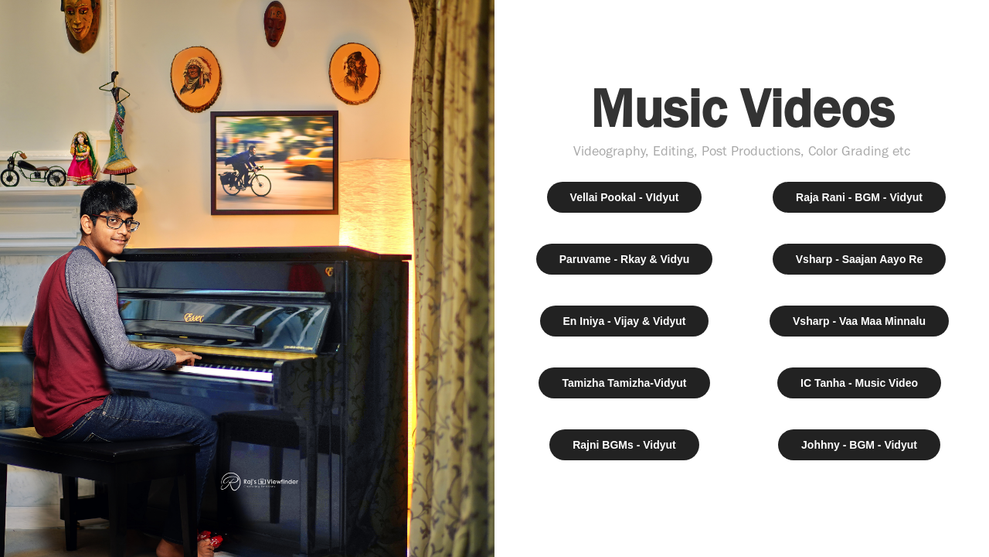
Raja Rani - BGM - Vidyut (859, 197)
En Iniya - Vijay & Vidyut (624, 321)
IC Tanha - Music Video (859, 383)
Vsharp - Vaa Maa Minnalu (859, 321)
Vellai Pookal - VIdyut (624, 197)
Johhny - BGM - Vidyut (859, 445)
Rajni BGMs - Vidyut (624, 445)
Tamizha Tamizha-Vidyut (624, 383)
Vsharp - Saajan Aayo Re (859, 259)
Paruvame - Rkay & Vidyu (624, 259)
